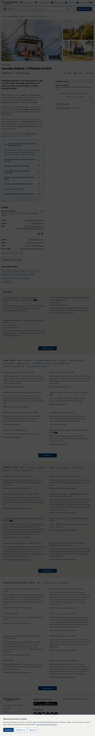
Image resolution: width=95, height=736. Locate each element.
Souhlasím (8, 730)
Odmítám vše (20, 730)
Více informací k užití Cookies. (46, 724)
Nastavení (32, 730)
